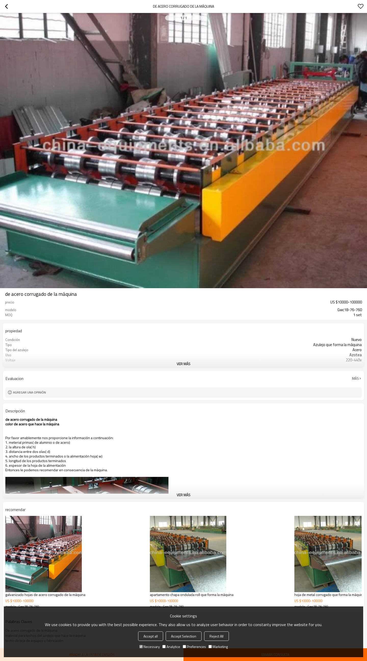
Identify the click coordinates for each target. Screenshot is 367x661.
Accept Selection (183, 636)
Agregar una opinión (29, 392)
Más (355, 378)
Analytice (171, 646)
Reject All (216, 636)
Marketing (218, 646)
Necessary (149, 646)
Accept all (150, 636)
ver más (183, 363)
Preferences (194, 646)
